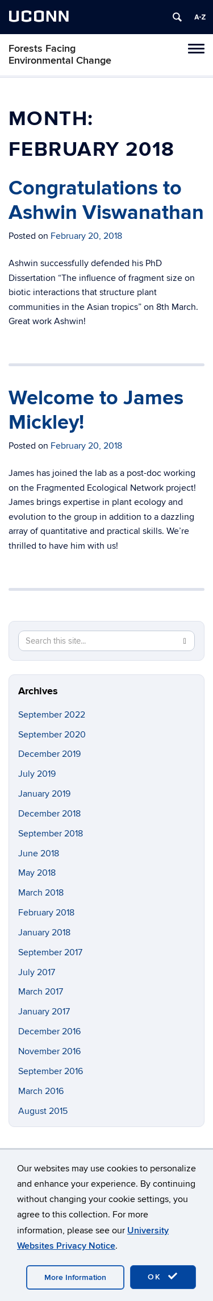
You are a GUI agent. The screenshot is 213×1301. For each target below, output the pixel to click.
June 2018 (38, 853)
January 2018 (44, 932)
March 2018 (41, 892)
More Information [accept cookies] (75, 1277)
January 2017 (44, 1011)
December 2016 (49, 1031)
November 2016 (49, 1051)
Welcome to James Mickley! (96, 410)
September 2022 (51, 714)
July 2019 (37, 774)
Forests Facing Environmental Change (60, 55)
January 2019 (44, 793)
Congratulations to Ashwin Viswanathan (106, 200)
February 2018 (46, 912)
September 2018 (50, 833)
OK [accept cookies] (163, 1276)
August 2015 (43, 1111)
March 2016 (41, 1091)
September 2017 (50, 952)
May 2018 (37, 873)
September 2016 (50, 1071)
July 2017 (36, 972)
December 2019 (49, 754)
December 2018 (49, 813)
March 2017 (40, 991)
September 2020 (52, 734)
